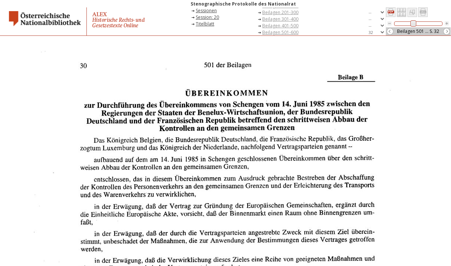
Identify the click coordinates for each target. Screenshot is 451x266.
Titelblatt (205, 24)
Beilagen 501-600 (280, 32)
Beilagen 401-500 (280, 26)
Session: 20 (207, 17)
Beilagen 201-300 (280, 12)
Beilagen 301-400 (280, 19)
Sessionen (206, 10)
